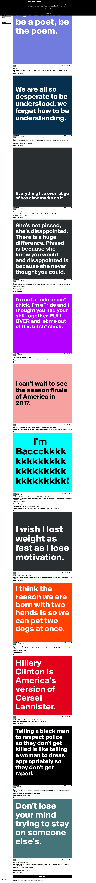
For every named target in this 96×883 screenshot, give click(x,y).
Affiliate (22, 880)
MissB (17, 65)
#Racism (16, 789)
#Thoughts (21, 646)
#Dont (23, 357)
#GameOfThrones (18, 719)
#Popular (30, 496)
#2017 (43, 427)
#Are (27, 427)
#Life (15, 139)
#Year (54, 427)
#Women (27, 789)
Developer (25, 880)
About (14, 880)
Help (16, 880)
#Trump (21, 427)
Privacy (38, 880)
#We (24, 427)
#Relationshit (17, 283)
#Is (20, 496)
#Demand (35, 496)
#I (38, 496)
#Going (33, 427)
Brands (18, 880)
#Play (26, 357)
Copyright (35, 880)
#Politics (34, 719)
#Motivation (25, 575)
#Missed (42, 496)
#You (46, 496)
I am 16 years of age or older (36, 10)
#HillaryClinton (27, 719)
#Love (16, 68)
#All (30, 427)
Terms (41, 880)
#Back (22, 496)
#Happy (47, 427)
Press (29, 880)
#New (51, 427)
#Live (19, 357)
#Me (30, 357)
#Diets (16, 575)
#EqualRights (33, 789)
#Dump (16, 427)
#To (37, 427)
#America (39, 719)
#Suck (20, 575)
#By (26, 496)
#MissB (16, 496)
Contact (31, 880)
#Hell (39, 427)
